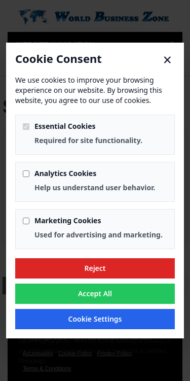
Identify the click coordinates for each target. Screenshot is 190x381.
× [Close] (167, 60)
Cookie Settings (95, 319)
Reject (94, 268)
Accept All (95, 293)
